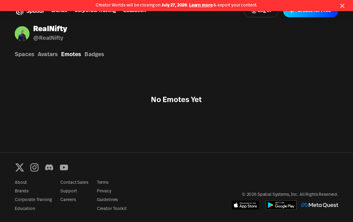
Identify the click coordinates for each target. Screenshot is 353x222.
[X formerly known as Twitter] (20, 167)
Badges (94, 55)
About (21, 182)
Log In (261, 11)
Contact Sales (74, 182)
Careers (68, 200)
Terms (103, 182)
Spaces (24, 55)
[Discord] (49, 167)
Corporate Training (95, 10)
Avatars (48, 55)
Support (68, 191)
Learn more (201, 5)
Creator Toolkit (112, 209)
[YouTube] (64, 167)
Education (134, 10)
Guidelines (107, 200)
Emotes (71, 55)
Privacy (104, 191)
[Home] (29, 11)
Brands (59, 10)
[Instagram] (34, 167)
